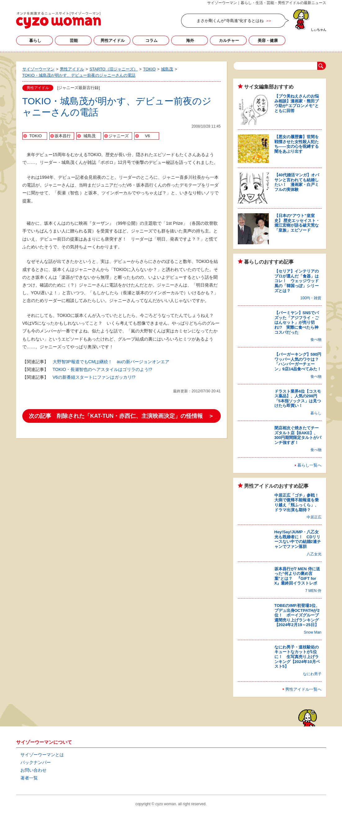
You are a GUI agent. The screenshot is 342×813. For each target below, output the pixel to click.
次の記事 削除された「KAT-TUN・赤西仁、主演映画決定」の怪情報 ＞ (121, 416)
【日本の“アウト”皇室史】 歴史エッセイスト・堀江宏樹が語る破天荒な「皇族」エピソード (297, 223)
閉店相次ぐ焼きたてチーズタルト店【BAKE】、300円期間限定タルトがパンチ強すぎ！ (298, 435)
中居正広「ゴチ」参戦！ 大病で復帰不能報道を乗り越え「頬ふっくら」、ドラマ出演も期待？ (298, 502)
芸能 (74, 40)
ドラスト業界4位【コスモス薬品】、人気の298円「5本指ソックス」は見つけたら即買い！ (297, 398)
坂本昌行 (63, 135)
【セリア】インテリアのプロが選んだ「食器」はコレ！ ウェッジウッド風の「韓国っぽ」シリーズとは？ (296, 281)
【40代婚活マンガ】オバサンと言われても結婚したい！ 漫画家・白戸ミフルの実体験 (296, 182)
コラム (151, 40)
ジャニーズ (119, 135)
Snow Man (313, 632)
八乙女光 (314, 554)
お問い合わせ (33, 770)
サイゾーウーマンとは (42, 754)
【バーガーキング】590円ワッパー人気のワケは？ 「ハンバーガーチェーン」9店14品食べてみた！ (298, 361)
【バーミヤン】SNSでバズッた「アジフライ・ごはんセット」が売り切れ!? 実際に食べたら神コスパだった (296, 322)
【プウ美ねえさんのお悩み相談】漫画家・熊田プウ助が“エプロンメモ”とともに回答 (296, 103)
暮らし (35, 40)
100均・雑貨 (310, 298)
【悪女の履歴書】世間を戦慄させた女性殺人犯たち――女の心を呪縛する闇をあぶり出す (296, 144)
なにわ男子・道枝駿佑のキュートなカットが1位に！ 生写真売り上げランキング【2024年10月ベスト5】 (297, 657)
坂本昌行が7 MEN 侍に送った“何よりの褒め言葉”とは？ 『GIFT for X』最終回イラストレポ (297, 576)
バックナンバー (35, 762)
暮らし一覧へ (309, 465)
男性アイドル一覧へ (303, 689)
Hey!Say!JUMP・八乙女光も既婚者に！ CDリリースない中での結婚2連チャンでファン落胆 (297, 539)
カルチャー (229, 40)
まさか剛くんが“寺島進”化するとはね (230, 20)
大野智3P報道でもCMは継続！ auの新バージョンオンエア (111, 361)
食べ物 (316, 339)
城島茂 (89, 135)
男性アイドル (112, 40)
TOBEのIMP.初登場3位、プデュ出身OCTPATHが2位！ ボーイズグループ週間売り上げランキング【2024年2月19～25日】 (297, 615)
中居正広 (314, 517)
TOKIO (35, 135)
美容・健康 (268, 40)
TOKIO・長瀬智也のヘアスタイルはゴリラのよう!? (102, 369)
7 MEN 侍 (313, 591)
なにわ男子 (312, 674)
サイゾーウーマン (58, 20)
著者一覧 (29, 777)
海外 (190, 40)
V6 (147, 135)
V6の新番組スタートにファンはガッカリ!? (94, 377)
